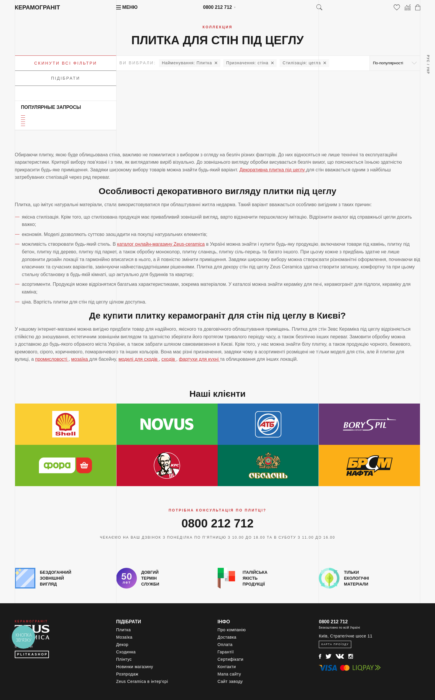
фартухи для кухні (199, 359)
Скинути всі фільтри (65, 63)
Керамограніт (37, 7)
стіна (247, 62)
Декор (122, 644)
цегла (302, 62)
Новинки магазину (134, 666)
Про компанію (232, 629)
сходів (168, 359)
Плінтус (124, 659)
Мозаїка (124, 637)
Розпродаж (127, 674)
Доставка (227, 637)
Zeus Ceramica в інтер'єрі (142, 681)
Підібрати (65, 78)
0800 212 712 (217, 7)
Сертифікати (231, 659)
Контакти (227, 666)
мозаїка (80, 359)
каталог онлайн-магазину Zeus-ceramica (161, 244)
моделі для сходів (139, 359)
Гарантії (226, 652)
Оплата (225, 644)
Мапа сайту (229, 674)
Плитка (187, 62)
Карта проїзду (335, 644)
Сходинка (126, 652)
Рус (427, 59)
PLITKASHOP (32, 654)
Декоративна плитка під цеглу (272, 169)
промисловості (51, 359)
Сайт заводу (230, 681)
